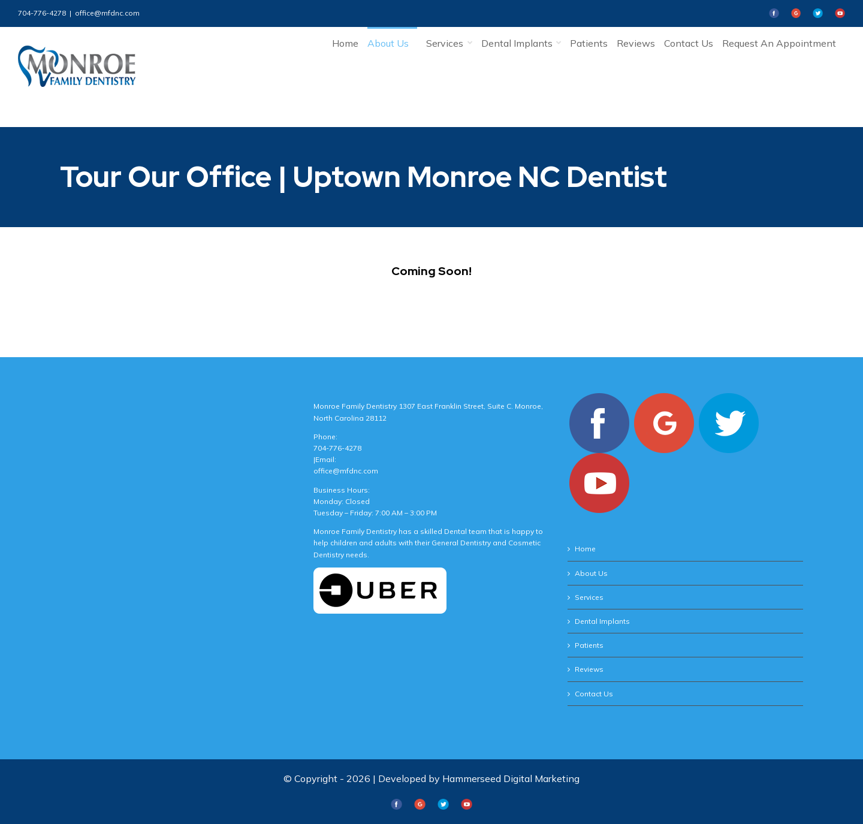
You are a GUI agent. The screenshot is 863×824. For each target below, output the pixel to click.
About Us (591, 573)
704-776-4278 (42, 12)
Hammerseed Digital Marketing (511, 778)
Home (585, 548)
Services (589, 597)
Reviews (589, 669)
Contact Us (594, 693)
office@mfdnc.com (107, 12)
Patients (589, 645)
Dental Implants (602, 621)
